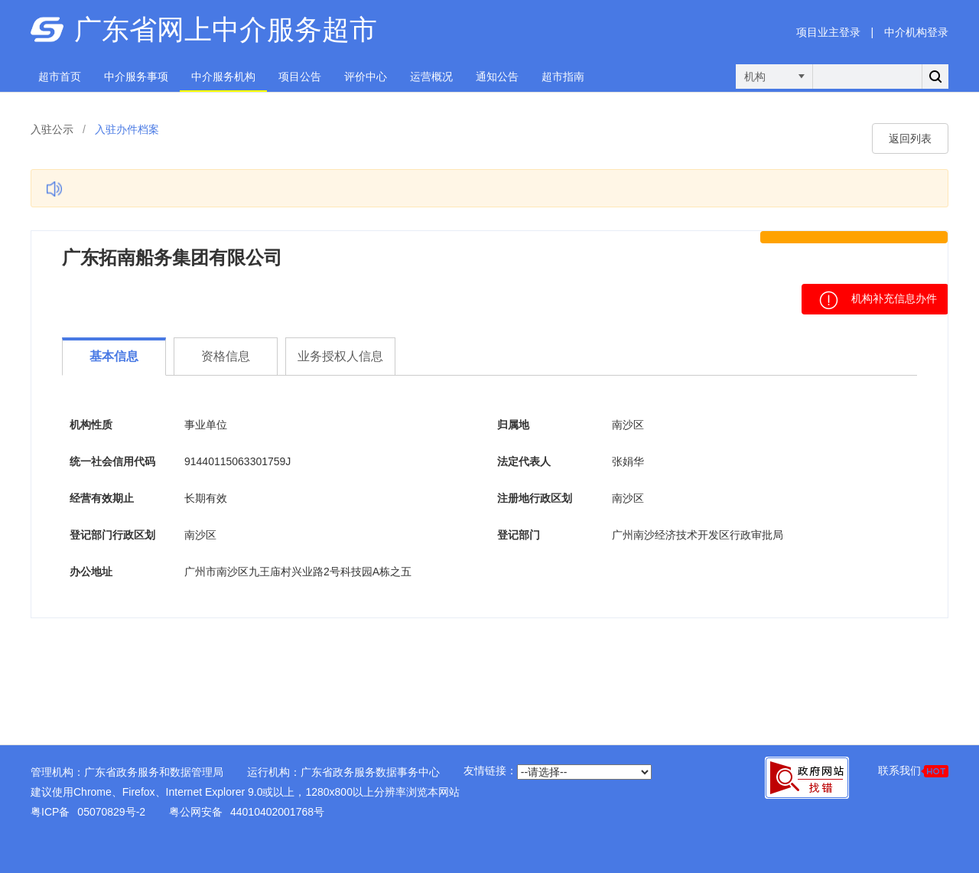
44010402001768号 (277, 812)
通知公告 (497, 76)
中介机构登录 (916, 32)
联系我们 (913, 770)
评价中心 (365, 76)
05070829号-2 (111, 812)
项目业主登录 (828, 32)
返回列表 (910, 138)
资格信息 (225, 356)
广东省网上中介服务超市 (225, 29)
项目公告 (299, 76)
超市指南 (563, 76)
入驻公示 (52, 129)
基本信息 (113, 356)
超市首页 (59, 76)
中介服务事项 (136, 76)
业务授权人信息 (340, 356)
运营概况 (431, 76)
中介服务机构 (223, 76)
